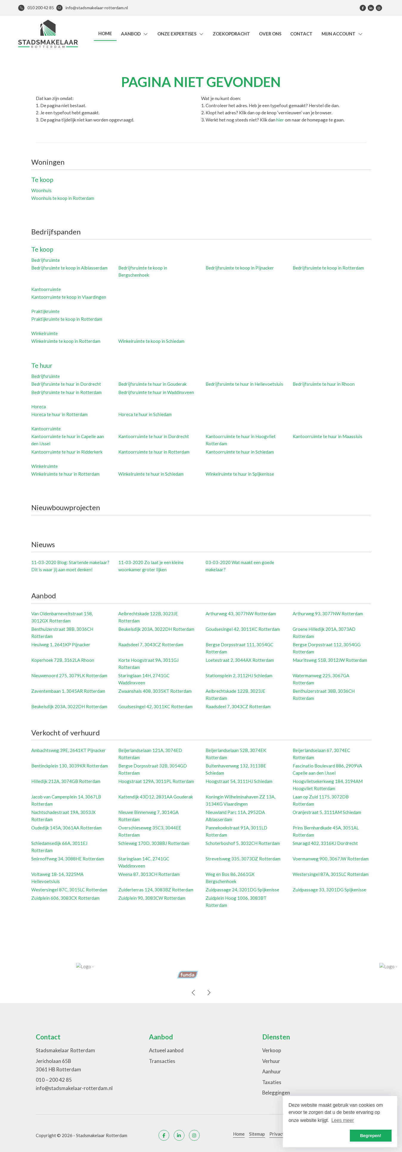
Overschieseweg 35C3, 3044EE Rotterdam (149, 831)
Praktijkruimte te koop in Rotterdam (66, 319)
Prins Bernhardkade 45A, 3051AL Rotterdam (326, 831)
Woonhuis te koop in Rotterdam (62, 198)
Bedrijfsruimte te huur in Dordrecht (66, 384)
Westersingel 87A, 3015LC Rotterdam (331, 874)
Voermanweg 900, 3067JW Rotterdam (331, 858)
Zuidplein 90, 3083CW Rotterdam (151, 898)
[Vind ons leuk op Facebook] (363, 8)
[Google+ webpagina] (379, 8)
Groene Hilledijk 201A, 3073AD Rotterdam (324, 632)
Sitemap (257, 1134)
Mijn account (342, 33)
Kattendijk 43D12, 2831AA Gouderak (155, 796)
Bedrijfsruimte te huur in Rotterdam (66, 392)
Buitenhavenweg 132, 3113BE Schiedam (236, 769)
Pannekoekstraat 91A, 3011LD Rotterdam (236, 831)
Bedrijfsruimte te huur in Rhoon (324, 384)
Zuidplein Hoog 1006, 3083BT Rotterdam (236, 901)
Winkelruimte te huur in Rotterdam (65, 474)
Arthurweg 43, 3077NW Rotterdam (241, 613)
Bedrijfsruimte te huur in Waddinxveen (156, 392)
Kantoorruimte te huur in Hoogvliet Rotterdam (241, 440)
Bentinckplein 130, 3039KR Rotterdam (69, 765)
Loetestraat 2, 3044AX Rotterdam (240, 660)
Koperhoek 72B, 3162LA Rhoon (62, 660)
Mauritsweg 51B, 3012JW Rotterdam (330, 660)
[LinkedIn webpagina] (371, 8)
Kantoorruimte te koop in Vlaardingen (68, 297)
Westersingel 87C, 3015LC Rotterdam (69, 889)
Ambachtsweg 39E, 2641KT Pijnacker (68, 750)
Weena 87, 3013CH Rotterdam (149, 874)
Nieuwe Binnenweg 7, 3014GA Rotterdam (148, 815)
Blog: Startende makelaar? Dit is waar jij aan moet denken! (70, 566)
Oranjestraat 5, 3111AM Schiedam (327, 812)
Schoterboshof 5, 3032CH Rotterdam (243, 843)
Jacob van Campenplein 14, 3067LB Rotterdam (66, 800)
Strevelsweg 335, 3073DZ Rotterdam (243, 858)
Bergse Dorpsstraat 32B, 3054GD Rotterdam (152, 769)
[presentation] (194, 993)
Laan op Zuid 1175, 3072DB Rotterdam (321, 800)
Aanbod (134, 33)
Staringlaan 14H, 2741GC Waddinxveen (144, 679)
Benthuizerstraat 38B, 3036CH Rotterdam (62, 632)
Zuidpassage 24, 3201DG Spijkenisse (242, 889)
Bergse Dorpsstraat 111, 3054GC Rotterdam (239, 648)
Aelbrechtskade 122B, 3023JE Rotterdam (148, 617)
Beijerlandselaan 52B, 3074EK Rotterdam (236, 754)
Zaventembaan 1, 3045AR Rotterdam (68, 691)
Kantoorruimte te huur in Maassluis (327, 436)
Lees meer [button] (342, 1120)
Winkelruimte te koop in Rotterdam (65, 341)
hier (280, 119)
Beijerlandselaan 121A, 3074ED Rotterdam (150, 754)
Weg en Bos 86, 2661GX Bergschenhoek (230, 877)
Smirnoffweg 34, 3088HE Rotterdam (67, 858)
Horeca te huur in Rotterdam (59, 414)
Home (105, 33)
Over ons (270, 33)
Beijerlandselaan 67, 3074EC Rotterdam (321, 754)
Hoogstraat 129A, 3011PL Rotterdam (156, 781)
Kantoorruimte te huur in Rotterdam (154, 451)
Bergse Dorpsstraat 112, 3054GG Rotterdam (327, 648)
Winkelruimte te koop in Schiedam (151, 341)
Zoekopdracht (231, 33)
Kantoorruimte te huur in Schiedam (240, 451)
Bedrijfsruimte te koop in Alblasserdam (69, 267)
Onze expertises (180, 33)
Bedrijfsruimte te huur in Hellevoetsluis (244, 384)
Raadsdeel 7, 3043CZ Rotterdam (150, 644)
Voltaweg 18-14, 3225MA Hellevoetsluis (57, 877)
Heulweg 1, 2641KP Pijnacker (60, 644)
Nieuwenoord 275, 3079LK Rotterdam (69, 675)
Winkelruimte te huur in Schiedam (151, 474)
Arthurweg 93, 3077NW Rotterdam (328, 613)
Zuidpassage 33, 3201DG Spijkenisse (329, 889)
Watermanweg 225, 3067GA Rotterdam (321, 679)
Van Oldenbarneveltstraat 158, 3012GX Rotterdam (62, 617)
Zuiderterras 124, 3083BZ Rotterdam (155, 889)
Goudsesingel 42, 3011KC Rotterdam (243, 629)
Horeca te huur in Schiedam (145, 414)
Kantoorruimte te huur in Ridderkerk (67, 451)
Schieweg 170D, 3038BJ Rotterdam (153, 843)
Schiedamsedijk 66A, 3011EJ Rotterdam (59, 846)
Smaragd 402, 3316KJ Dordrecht (325, 843)
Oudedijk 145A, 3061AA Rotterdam (66, 827)
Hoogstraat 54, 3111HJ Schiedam (239, 781)
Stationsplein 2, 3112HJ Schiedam (239, 675)
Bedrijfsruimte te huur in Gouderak (152, 384)
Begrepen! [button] (370, 1135)
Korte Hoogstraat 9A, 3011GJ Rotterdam (148, 663)
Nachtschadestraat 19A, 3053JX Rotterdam (63, 815)
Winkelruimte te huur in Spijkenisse (240, 474)
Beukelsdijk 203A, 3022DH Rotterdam (156, 629)
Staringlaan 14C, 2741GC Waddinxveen (143, 862)
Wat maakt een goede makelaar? (240, 566)
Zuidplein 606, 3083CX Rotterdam (65, 898)
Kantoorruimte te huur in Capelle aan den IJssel (67, 440)
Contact (301, 33)
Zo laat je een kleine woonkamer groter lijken (151, 566)
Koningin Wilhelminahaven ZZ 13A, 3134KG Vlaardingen (240, 800)
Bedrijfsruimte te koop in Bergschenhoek (142, 271)
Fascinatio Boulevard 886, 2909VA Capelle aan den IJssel (327, 769)
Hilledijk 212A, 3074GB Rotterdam (65, 781)
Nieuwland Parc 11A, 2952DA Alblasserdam (235, 815)
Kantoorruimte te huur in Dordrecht (153, 436)
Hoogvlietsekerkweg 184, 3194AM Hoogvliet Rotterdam (328, 785)
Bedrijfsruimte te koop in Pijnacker (240, 267)
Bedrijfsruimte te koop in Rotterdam (328, 267)
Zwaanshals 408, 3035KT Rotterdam (155, 691)
